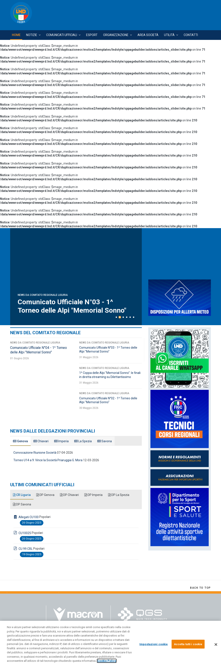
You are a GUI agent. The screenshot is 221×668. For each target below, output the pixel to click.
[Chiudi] (216, 644)
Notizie (31, 35)
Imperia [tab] (61, 441)
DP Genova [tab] (45, 495)
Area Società (147, 35)
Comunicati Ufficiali (61, 35)
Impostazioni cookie (153, 644)
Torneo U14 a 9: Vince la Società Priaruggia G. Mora (47, 460)
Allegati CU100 (29, 517)
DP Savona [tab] (22, 504)
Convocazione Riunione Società (34, 452)
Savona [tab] (104, 441)
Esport (92, 35)
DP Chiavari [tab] (69, 495)
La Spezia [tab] (83, 441)
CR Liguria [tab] (22, 495)
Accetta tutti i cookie (188, 644)
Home (16, 35)
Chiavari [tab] (41, 441)
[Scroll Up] (200, 588)
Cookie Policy (106, 660)
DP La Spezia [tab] (118, 495)
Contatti (191, 35)
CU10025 (25, 533)
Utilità (169, 35)
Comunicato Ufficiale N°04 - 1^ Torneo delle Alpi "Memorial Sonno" (72, 306)
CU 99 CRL (26, 548)
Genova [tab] (20, 441)
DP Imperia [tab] (93, 495)
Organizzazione (115, 35)
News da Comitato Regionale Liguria (43, 294)
